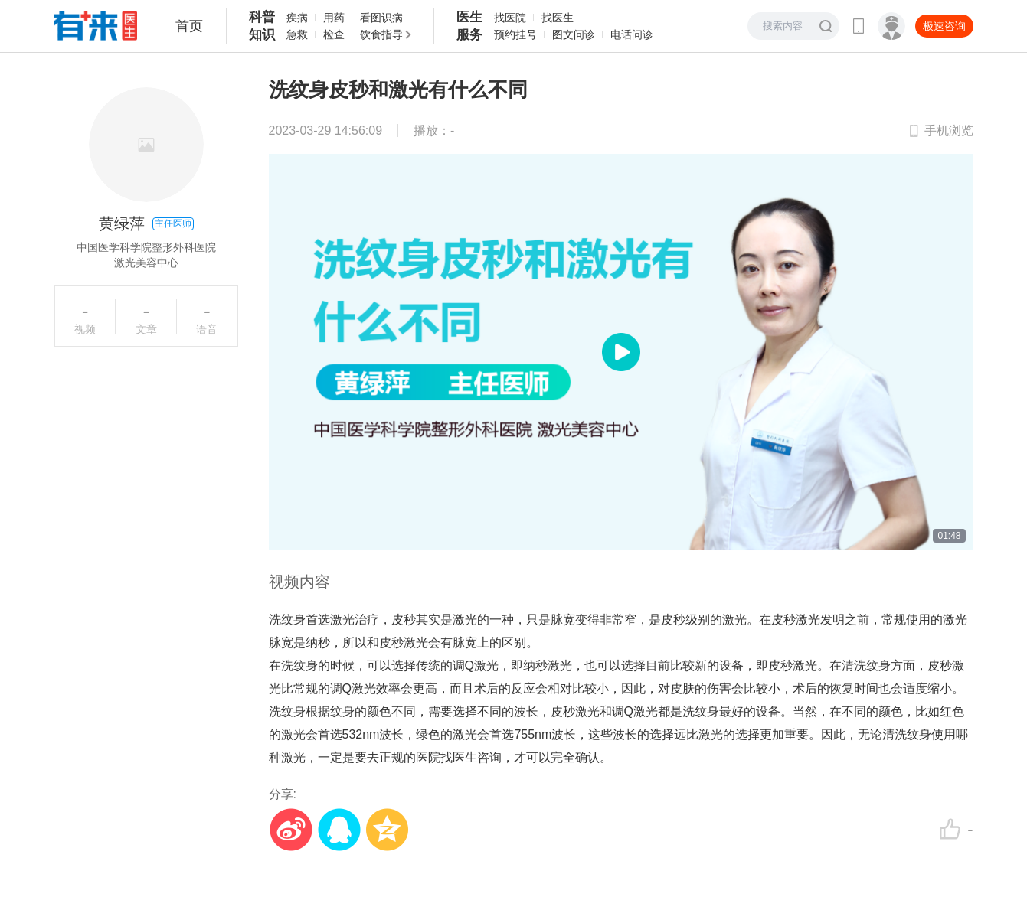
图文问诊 (573, 34)
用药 (334, 17)
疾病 (297, 17)
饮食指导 (381, 34)
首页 (189, 26)
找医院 (510, 17)
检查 (334, 34)
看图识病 (381, 17)
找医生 (557, 17)
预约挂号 (515, 34)
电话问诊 (631, 34)
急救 (297, 34)
